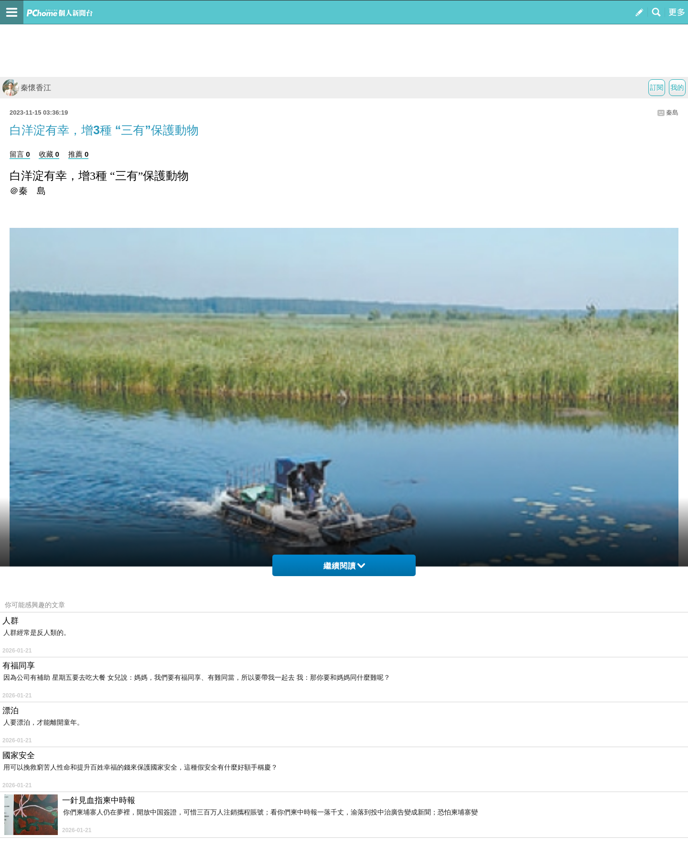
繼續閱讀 (344, 565)
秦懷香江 (26, 87)
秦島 (672, 112)
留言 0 (20, 154)
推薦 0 (78, 154)
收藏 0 (49, 154)
